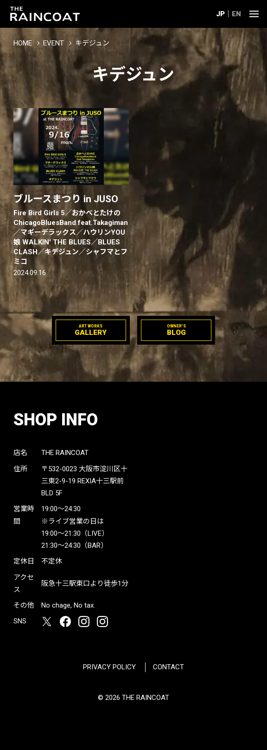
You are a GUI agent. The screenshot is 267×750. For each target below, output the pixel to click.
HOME (22, 43)
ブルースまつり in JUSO (71, 229)
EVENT (53, 43)
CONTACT (168, 667)
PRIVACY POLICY (109, 667)
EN (236, 14)
